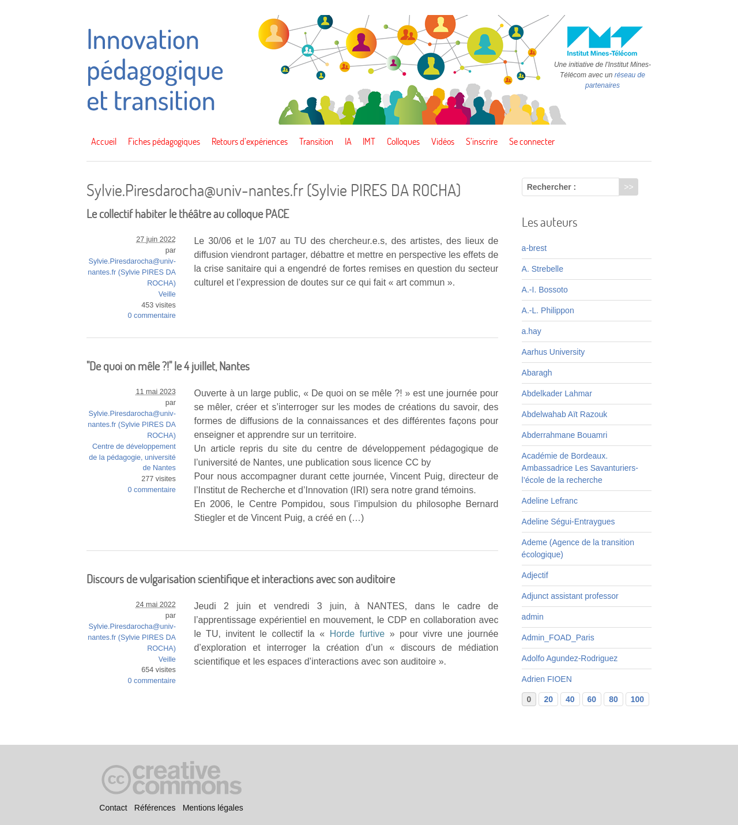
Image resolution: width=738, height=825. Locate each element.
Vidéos (442, 141)
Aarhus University (553, 352)
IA (348, 141)
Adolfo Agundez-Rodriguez (570, 658)
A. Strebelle (542, 268)
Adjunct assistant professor (570, 596)
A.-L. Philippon (548, 310)
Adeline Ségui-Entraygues (568, 521)
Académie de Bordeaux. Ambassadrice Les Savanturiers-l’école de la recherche (580, 468)
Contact (113, 808)
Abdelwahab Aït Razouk (565, 414)
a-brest (534, 248)
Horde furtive (357, 634)
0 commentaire (152, 316)
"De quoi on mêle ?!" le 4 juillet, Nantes (168, 366)
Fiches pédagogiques (164, 141)
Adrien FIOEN (547, 679)
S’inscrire (482, 141)
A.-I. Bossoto (545, 289)
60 (592, 699)
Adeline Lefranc (550, 500)
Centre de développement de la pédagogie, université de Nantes (132, 457)
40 (570, 699)
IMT (369, 141)
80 (613, 699)
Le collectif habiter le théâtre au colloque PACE (187, 214)
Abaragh (537, 372)
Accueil (103, 141)
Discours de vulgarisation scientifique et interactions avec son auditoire (240, 579)
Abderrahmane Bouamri (565, 435)
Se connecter (532, 141)
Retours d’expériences (250, 141)
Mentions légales (213, 808)
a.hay (531, 331)
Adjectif (535, 575)
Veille (167, 294)
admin (533, 616)
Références (155, 808)
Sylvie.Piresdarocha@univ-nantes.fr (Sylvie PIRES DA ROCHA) (132, 272)
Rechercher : (552, 187)
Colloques (403, 141)
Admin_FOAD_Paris (558, 637)
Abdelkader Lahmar (557, 393)
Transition (316, 141)
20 (548, 699)
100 (637, 699)
